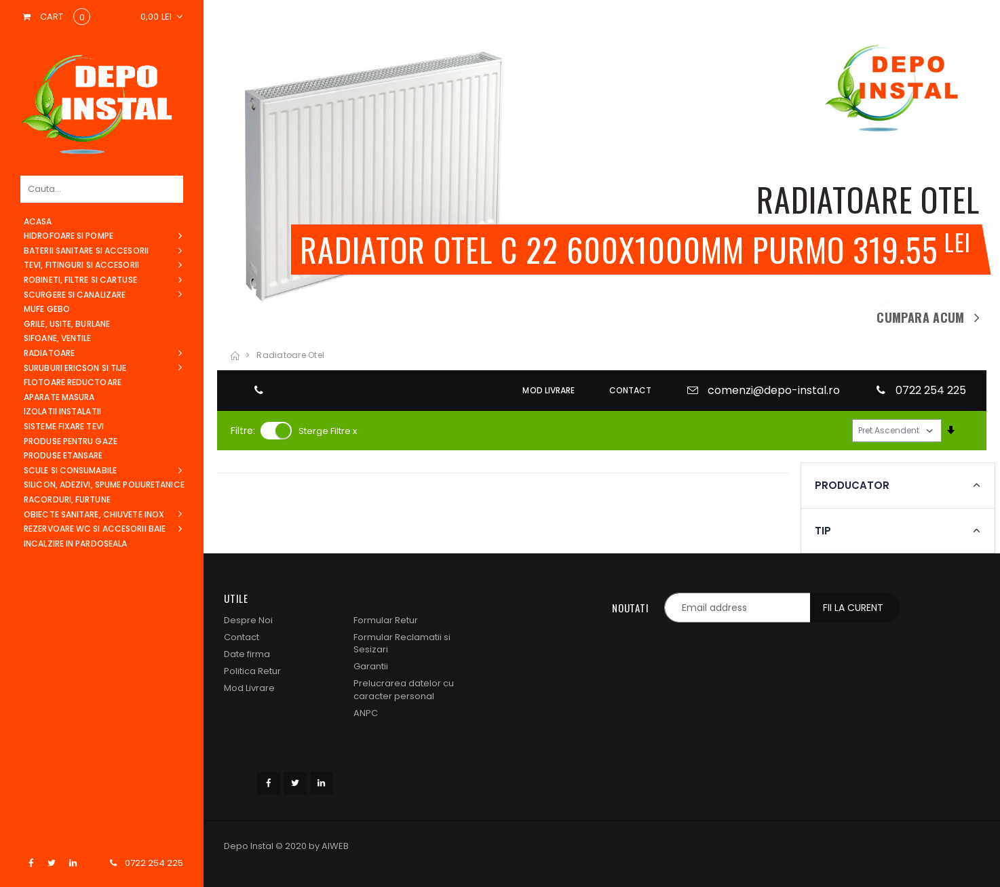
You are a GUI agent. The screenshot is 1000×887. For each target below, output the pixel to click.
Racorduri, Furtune (67, 499)
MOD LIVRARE (548, 390)
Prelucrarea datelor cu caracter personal (403, 689)
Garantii (370, 666)
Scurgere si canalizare (75, 294)
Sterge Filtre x (328, 431)
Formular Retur (385, 620)
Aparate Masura (59, 397)
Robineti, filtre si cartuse (80, 279)
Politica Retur (252, 671)
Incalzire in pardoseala (75, 543)
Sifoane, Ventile (58, 338)
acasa (38, 221)
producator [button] (268, 485)
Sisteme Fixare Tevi (64, 426)
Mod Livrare (249, 688)
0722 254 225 (154, 863)
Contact (241, 637)
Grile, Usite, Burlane (67, 324)
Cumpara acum (920, 317)
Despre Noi (248, 620)
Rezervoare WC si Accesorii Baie (95, 528)
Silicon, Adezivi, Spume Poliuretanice (104, 484)
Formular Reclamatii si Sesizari (401, 643)
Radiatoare (49, 353)
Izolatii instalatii (62, 411)
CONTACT (630, 390)
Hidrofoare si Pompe (68, 235)
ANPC (365, 713)
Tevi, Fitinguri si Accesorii (81, 265)
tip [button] (239, 531)
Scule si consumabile (70, 470)
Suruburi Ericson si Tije (75, 368)
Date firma (247, 654)
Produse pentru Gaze (70, 441)
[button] (162, 17)
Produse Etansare (63, 455)
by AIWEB (329, 846)
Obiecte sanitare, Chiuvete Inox (94, 514)
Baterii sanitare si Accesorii (86, 250)
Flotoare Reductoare (72, 382)
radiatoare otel (290, 355)
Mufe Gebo (47, 309)
